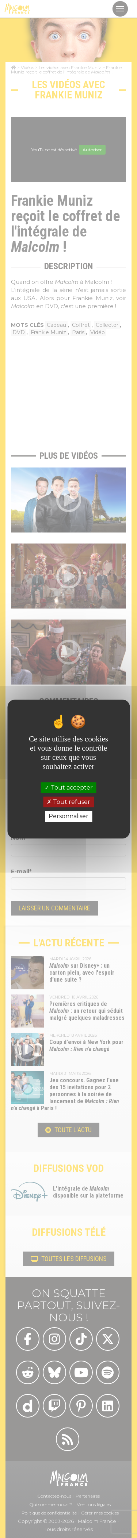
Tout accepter (69, 787)
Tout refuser (68, 801)
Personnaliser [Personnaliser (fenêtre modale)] (68, 816)
